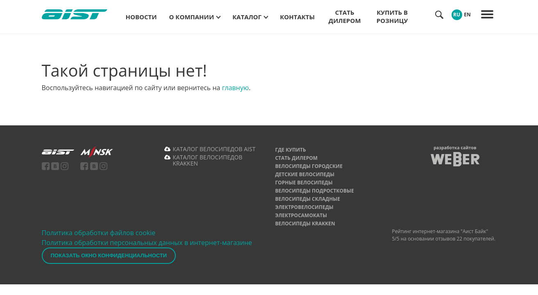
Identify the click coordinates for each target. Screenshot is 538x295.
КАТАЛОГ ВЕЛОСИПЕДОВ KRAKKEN (207, 160)
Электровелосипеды (304, 207)
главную (235, 87)
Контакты (297, 17)
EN (467, 14)
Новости (141, 17)
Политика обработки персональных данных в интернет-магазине (147, 242)
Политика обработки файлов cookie (99, 232)
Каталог (246, 17)
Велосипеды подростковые (314, 190)
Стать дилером (345, 16)
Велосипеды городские (308, 166)
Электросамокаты (301, 215)
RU (456, 14)
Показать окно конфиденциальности (109, 255)
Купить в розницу (392, 16)
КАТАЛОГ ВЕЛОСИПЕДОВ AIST (214, 149)
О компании (191, 17)
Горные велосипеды (303, 182)
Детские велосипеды (304, 174)
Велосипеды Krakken (305, 223)
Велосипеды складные (307, 198)
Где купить (290, 149)
